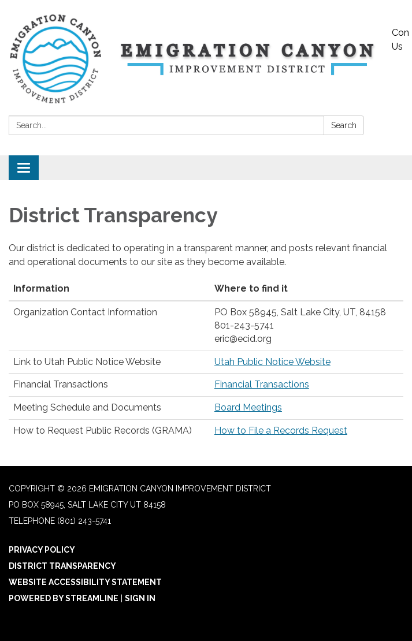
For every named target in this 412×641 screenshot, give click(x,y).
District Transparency (62, 566)
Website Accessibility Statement (85, 582)
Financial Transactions (261, 384)
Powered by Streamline (63, 598)
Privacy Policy (42, 549)
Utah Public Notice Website (272, 361)
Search (344, 125)
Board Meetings (248, 407)
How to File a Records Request (280, 430)
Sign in (140, 598)
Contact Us (400, 39)
